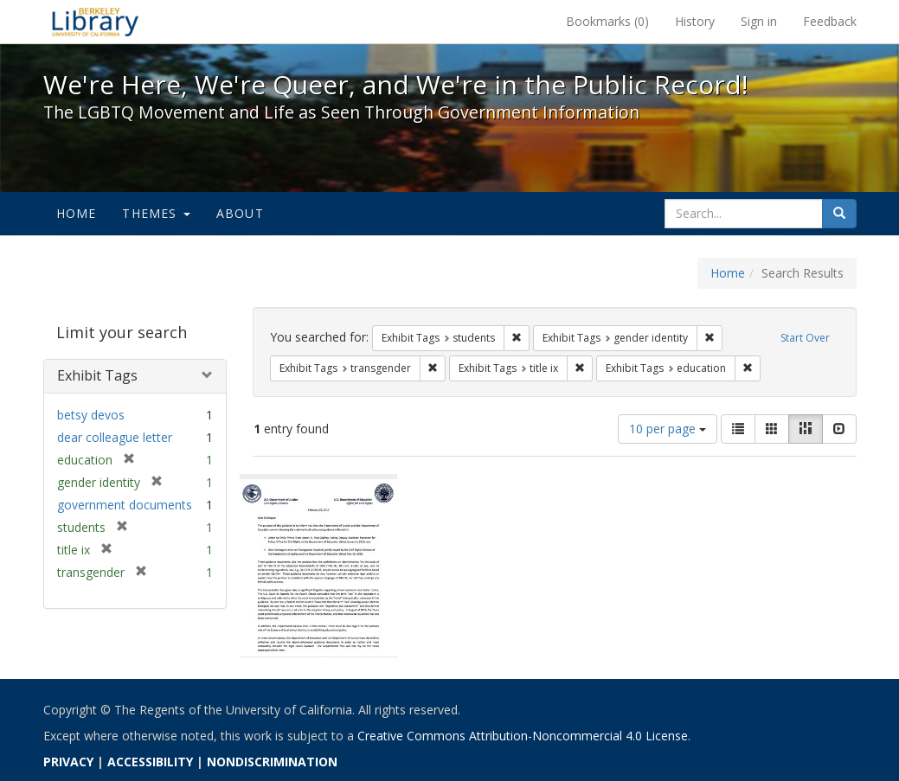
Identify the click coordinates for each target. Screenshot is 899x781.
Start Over (805, 337)
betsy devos (91, 415)
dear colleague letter (114, 437)
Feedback (830, 21)
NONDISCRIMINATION (272, 761)
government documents (124, 504)
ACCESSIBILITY (150, 761)
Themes (155, 213)
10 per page (667, 428)
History (695, 21)
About (240, 213)
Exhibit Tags (97, 375)
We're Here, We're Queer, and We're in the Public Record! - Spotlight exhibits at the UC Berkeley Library (95, 21)
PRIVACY (68, 761)
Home (76, 213)
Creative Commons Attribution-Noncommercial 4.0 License (522, 735)
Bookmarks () (607, 21)
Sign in (759, 21)
